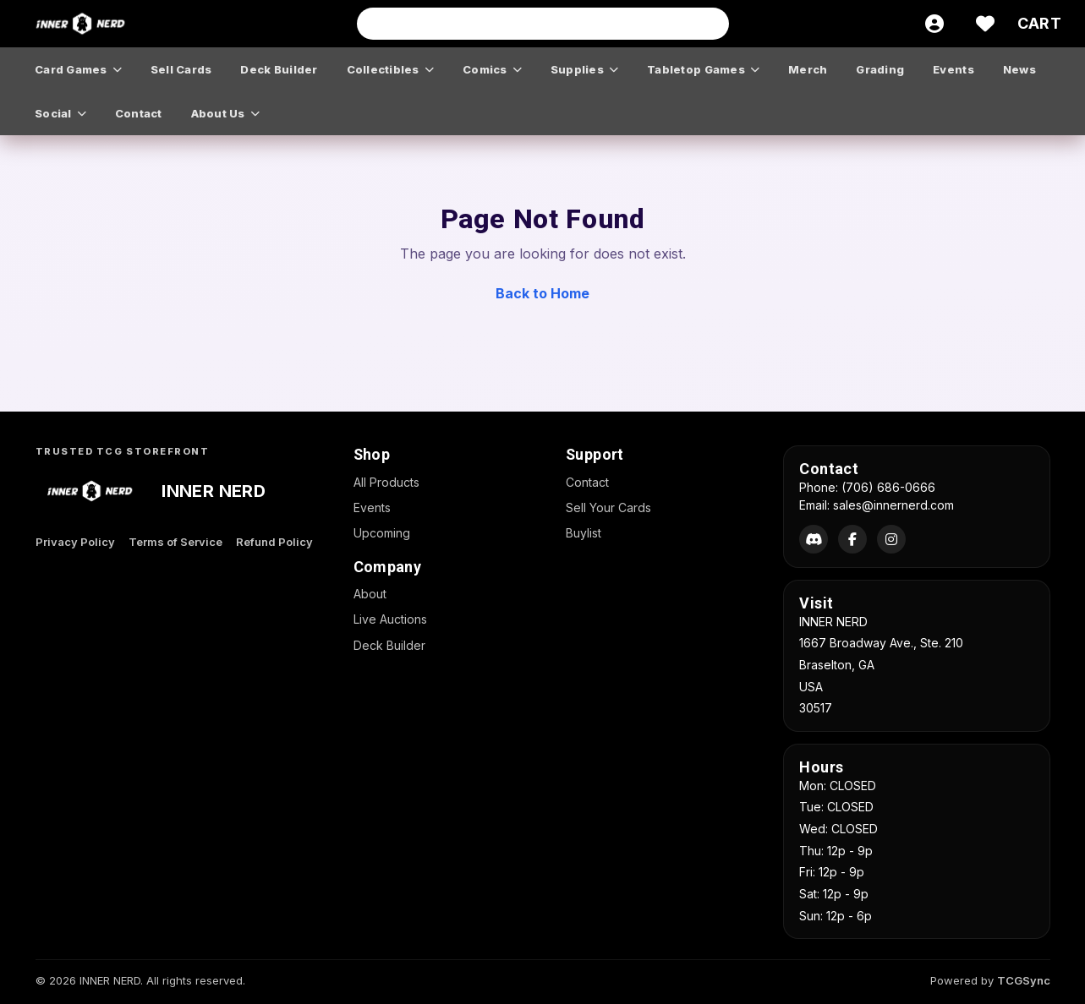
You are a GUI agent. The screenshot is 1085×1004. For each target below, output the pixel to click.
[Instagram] (891, 539)
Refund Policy (274, 541)
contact (138, 113)
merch (807, 69)
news (1019, 69)
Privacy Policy (75, 541)
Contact (587, 482)
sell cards (181, 69)
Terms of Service (175, 541)
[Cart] (1039, 23)
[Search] (711, 24)
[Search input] (543, 24)
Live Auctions (390, 619)
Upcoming (381, 533)
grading (880, 69)
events (953, 69)
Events (372, 507)
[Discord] (813, 539)
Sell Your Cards (608, 507)
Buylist (583, 533)
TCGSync (1023, 980)
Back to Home (542, 293)
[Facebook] (852, 539)
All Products (386, 482)
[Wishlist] (985, 23)
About (369, 594)
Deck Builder (389, 645)
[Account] (934, 23)
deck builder (278, 69)
